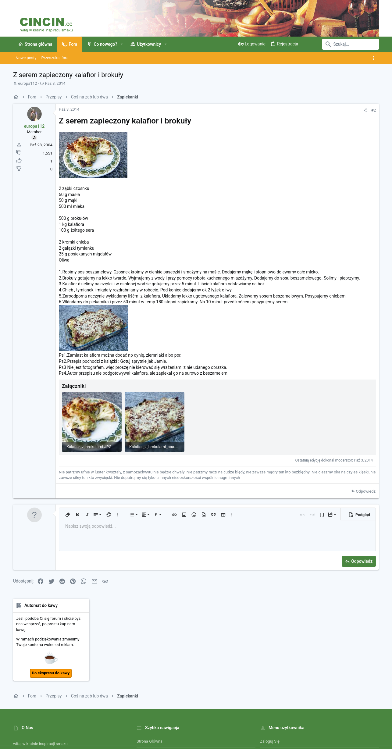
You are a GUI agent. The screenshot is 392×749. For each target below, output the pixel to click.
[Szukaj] (341, 44)
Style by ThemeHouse (142, 741)
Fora (140, 677)
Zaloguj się (270, 665)
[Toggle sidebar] (375, 58)
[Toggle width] (17, 726)
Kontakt (143, 689)
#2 (291, 110)
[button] (121, 44)
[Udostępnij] (283, 110)
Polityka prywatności (275, 726)
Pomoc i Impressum (314, 726)
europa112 (27, 83)
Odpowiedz (283, 510)
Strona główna (149, 665)
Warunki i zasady (238, 726)
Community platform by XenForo (66, 741)
